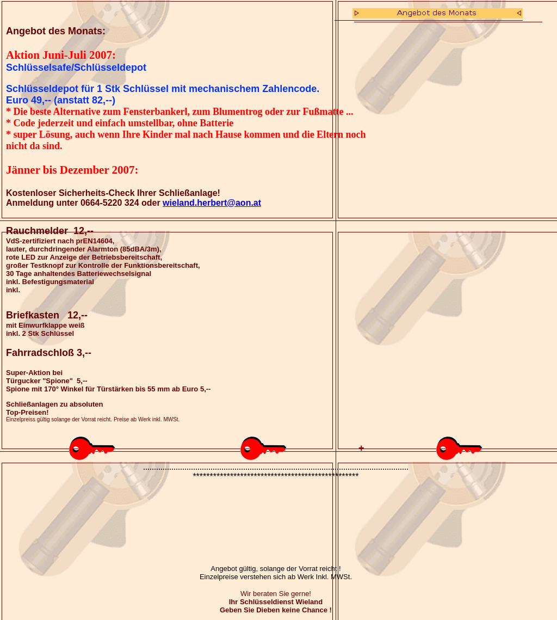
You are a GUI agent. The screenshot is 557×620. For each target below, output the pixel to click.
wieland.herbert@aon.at (212, 202)
